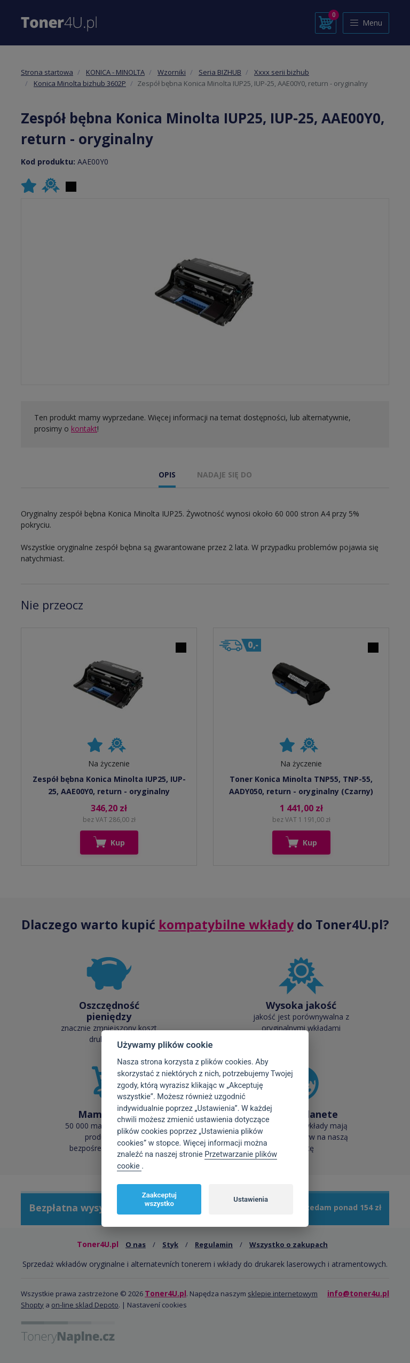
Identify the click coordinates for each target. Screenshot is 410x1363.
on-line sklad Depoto (85, 1305)
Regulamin (214, 1244)
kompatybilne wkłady (226, 924)
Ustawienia (250, 1199)
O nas (135, 1244)
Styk (170, 1244)
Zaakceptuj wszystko (159, 1199)
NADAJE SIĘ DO (224, 474)
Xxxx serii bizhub (281, 72)
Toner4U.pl (165, 1293)
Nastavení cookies (157, 1305)
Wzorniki (171, 72)
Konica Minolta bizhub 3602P (80, 83)
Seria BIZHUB (220, 72)
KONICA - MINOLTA (115, 72)
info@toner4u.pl (358, 1293)
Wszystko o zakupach (288, 1244)
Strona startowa (47, 72)
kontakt (84, 429)
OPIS (167, 474)
